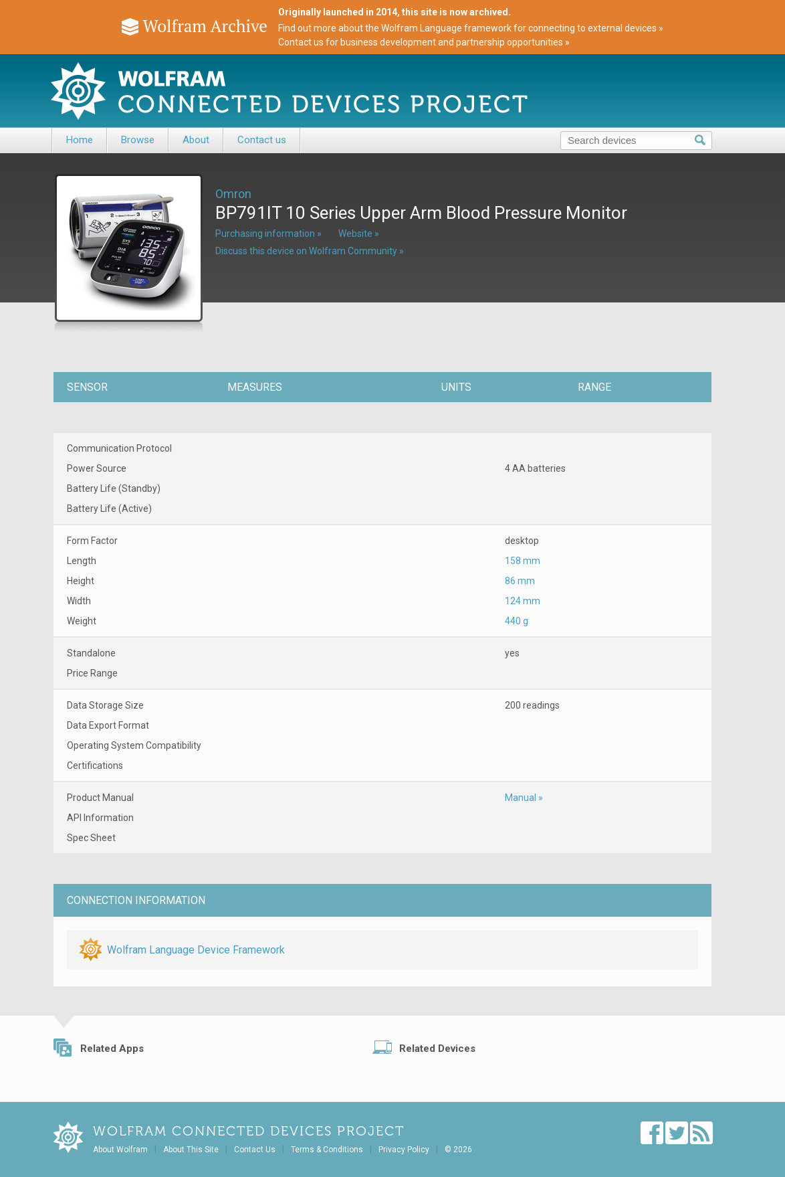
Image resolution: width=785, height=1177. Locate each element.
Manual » (524, 797)
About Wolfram (120, 1149)
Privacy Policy (403, 1149)
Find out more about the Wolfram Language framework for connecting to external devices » (470, 28)
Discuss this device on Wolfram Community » (309, 251)
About (196, 140)
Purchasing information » (268, 233)
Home (79, 140)
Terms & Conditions (327, 1149)
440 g (516, 621)
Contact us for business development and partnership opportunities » (424, 42)
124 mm (522, 601)
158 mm (522, 560)
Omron (233, 194)
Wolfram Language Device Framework (196, 949)
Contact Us (254, 1149)
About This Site (191, 1149)
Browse (137, 140)
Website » (358, 233)
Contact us (261, 140)
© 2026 (458, 1149)
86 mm (520, 580)
